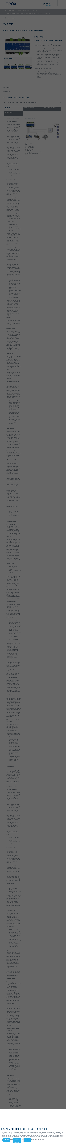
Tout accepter (27, 1140)
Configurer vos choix (6, 1140)
